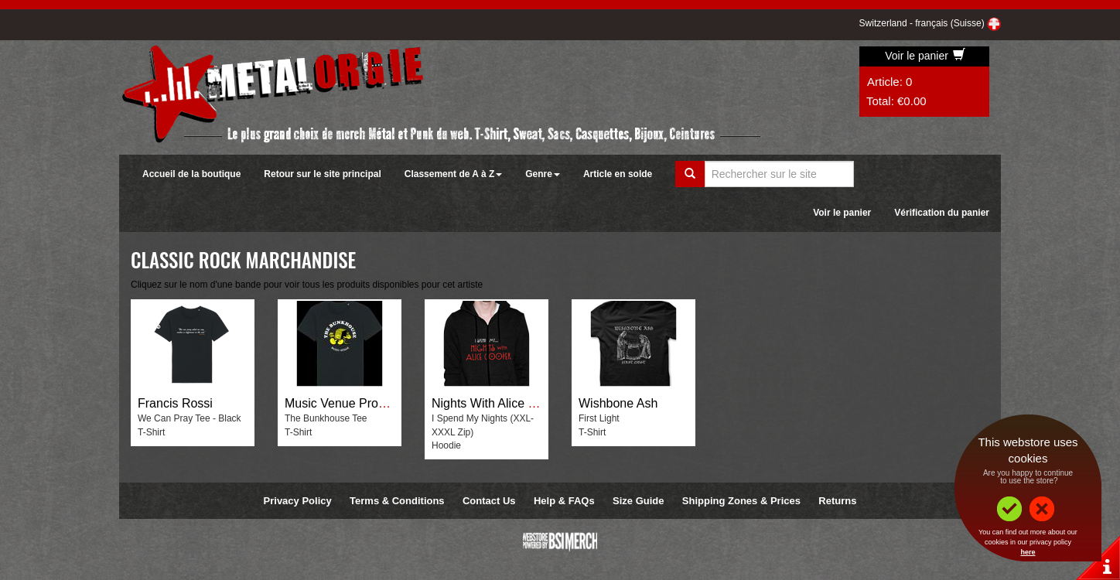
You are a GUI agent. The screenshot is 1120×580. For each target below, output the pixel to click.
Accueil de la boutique (191, 174)
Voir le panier (925, 55)
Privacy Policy (298, 501)
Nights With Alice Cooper (500, 403)
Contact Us (489, 501)
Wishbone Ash (618, 403)
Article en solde (617, 174)
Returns (837, 501)
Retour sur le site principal (322, 174)
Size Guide (638, 501)
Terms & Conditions (397, 501)
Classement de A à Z (453, 174)
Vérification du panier (941, 212)
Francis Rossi (175, 403)
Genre (542, 174)
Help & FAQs (564, 501)
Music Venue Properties (350, 403)
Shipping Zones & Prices (741, 501)
